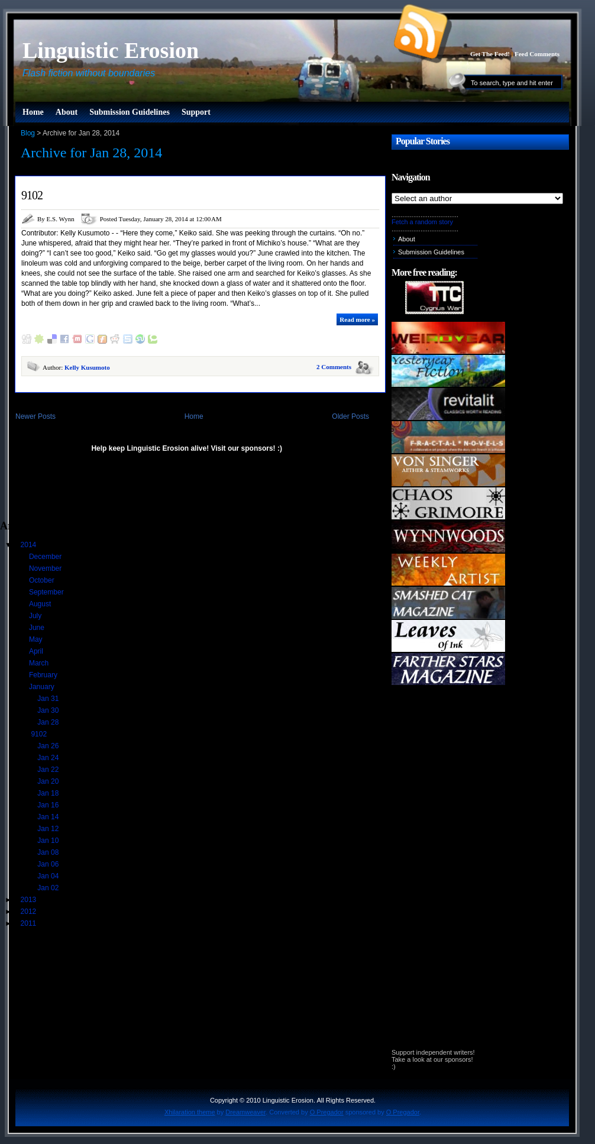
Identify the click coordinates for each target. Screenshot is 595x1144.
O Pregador (327, 1112)
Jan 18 (48, 793)
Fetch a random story (422, 221)
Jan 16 (48, 805)
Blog (28, 133)
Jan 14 (48, 817)
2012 (29, 911)
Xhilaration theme (189, 1112)
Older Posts (350, 416)
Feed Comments (537, 53)
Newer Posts (35, 416)
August (41, 604)
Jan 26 (48, 746)
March (40, 663)
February (44, 675)
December (46, 556)
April (37, 651)
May (36, 639)
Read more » (357, 319)
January (42, 687)
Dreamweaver (245, 1112)
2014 (29, 545)
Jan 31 (48, 698)
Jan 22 (48, 769)
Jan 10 (48, 840)
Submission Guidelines (129, 112)
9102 (32, 195)
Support (196, 112)
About (66, 112)
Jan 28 (48, 722)
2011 (29, 923)
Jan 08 (48, 852)
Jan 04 (48, 876)
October (42, 580)
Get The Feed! (490, 53)
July (36, 616)
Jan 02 (48, 888)
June (37, 627)
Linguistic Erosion (110, 50)
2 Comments (333, 366)
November (46, 568)
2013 (29, 900)
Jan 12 (48, 829)
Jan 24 (48, 758)
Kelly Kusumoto (87, 367)
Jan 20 (48, 781)
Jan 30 (48, 710)
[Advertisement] (138, 491)
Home (33, 112)
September (47, 592)
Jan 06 (48, 864)
